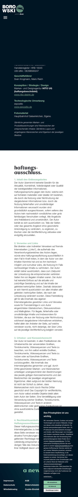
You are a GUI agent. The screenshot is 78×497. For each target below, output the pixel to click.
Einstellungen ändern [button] (52, 490)
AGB (27, 481)
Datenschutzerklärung (56, 441)
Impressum (9, 481)
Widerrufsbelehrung (34, 485)
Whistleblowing (10, 490)
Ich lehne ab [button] (52, 486)
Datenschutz (9, 485)
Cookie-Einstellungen (34, 490)
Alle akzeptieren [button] (52, 482)
